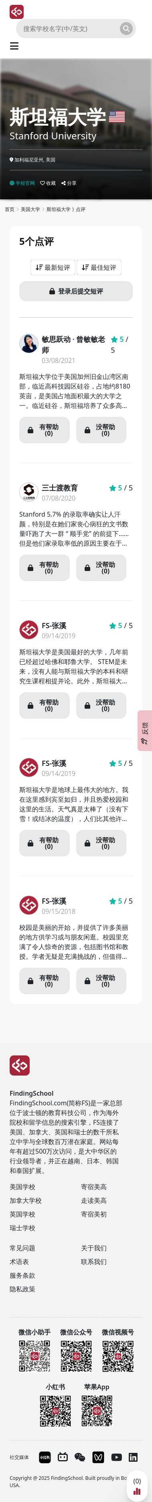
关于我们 (94, 1247)
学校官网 (22, 183)
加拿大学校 (26, 1200)
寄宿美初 (94, 1214)
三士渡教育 (60, 487)
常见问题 (22, 1247)
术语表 (19, 1261)
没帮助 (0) (100, 430)
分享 (69, 183)
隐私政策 (22, 1289)
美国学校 (22, 1186)
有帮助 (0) (43, 430)
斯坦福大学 (58, 116)
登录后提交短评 (76, 291)
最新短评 (53, 267)
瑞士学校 (22, 1227)
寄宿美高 (94, 1186)
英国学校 (22, 1214)
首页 (9, 209)
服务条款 (22, 1275)
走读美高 (94, 1200)
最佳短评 (99, 267)
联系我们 (94, 1261)
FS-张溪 (54, 625)
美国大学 (30, 209)
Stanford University (53, 135)
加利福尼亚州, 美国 (32, 159)
